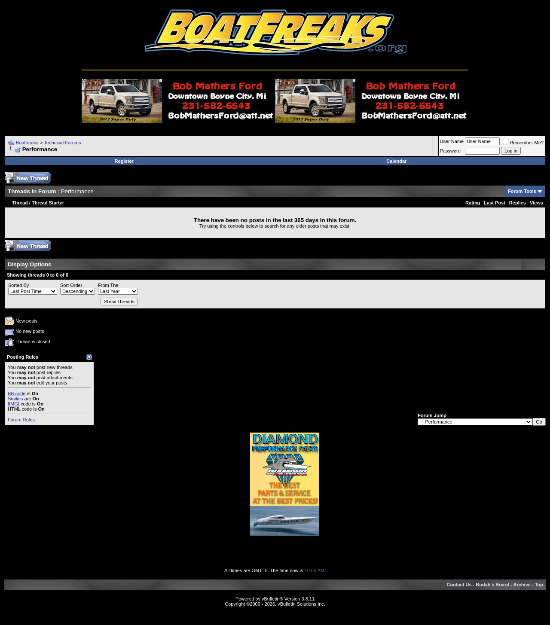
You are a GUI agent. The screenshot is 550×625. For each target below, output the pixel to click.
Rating (472, 202)
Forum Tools (522, 191)
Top (539, 584)
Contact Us (459, 584)
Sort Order (71, 285)
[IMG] (13, 403)
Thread (20, 202)
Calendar (396, 161)
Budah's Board (492, 584)
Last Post (494, 202)
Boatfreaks (27, 142)
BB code (17, 393)
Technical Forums (62, 142)
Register (124, 161)
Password (450, 150)
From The (108, 285)
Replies (517, 202)
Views (536, 202)
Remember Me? (523, 142)
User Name (452, 141)
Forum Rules (21, 419)
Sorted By (18, 285)
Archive (522, 584)
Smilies (15, 398)
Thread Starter (48, 202)
